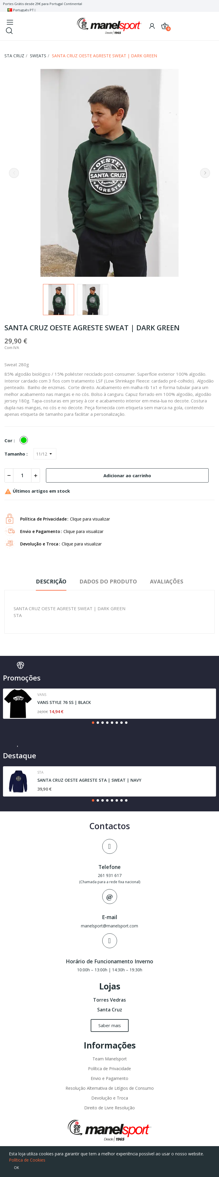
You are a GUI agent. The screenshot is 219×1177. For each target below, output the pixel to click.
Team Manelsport (109, 1059)
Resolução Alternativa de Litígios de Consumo (109, 1088)
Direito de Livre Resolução (109, 1108)
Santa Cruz (109, 1010)
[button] (93, 722)
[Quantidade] (22, 475)
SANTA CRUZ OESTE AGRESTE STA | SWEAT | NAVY (89, 780)
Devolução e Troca (109, 1098)
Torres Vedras (109, 1000)
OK (16, 1167)
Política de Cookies (27, 1160)
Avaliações (166, 581)
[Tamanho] (44, 453)
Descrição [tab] (51, 581)
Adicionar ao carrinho (127, 475)
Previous (14, 173)
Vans (41, 695)
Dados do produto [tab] (108, 581)
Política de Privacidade (109, 1068)
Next (205, 173)
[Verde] (25, 440)
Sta (40, 772)
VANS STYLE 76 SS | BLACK (64, 702)
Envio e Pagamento (109, 1078)
